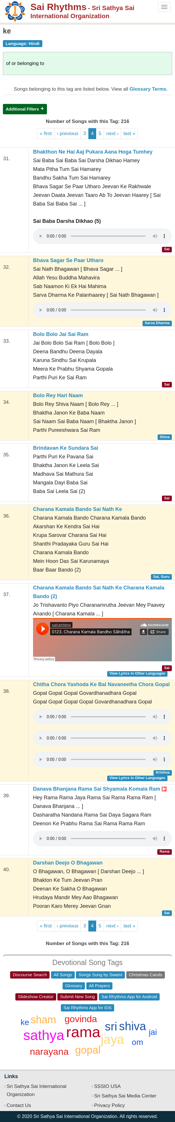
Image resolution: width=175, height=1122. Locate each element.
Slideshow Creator (36, 996)
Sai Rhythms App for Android (129, 996)
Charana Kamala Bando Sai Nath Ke (77, 509)
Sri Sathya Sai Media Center (125, 1096)
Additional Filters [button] (22, 109)
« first (46, 133)
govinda (81, 1019)
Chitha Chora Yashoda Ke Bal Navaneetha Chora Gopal (101, 684)
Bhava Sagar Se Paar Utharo (68, 260)
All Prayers (99, 985)
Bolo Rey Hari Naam (58, 395)
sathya (43, 1035)
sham (43, 1020)
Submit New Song (77, 996)
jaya (112, 1039)
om (137, 1042)
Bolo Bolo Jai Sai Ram (60, 334)
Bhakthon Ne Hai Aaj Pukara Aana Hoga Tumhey (92, 152)
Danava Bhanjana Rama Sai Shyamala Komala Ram (100, 789)
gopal (88, 1050)
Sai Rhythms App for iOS (87, 1007)
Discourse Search (30, 974)
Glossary (73, 985)
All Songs (63, 974)
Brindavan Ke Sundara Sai (65, 448)
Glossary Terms (148, 89)
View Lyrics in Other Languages (137, 673)
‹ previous (68, 133)
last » (129, 133)
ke (25, 1022)
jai (153, 1032)
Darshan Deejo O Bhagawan (68, 863)
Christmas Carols (145, 974)
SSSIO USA (107, 1086)
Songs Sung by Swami (100, 974)
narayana (49, 1051)
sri (111, 1026)
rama (83, 1032)
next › (112, 133)
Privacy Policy (109, 1105)
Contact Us (19, 1105)
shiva (132, 1026)
